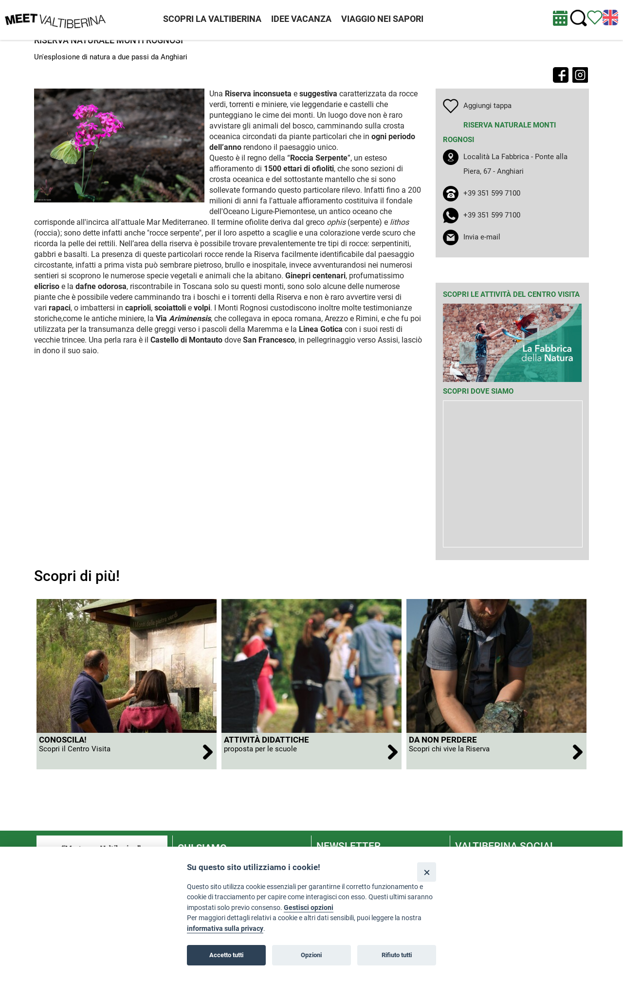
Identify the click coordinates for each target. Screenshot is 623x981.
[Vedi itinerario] (595, 17)
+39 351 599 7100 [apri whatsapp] (491, 215)
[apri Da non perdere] (496, 751)
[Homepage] (55, 19)
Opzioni (311, 955)
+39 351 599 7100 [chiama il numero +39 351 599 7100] (491, 193)
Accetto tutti (226, 955)
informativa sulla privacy (225, 929)
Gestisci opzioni (308, 908)
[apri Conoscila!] (126, 751)
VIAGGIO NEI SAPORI (382, 19)
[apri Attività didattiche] (311, 751)
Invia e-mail (481, 237)
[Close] (426, 871)
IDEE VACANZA (301, 19)
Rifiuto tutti (397, 955)
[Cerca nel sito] (578, 18)
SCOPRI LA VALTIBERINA (212, 19)
